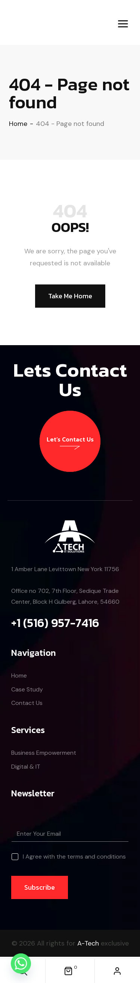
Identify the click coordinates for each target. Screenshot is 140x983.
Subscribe (39, 887)
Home (18, 123)
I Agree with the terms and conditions (74, 856)
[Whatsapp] (21, 963)
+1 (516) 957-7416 (55, 623)
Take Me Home (70, 296)
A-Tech (88, 943)
